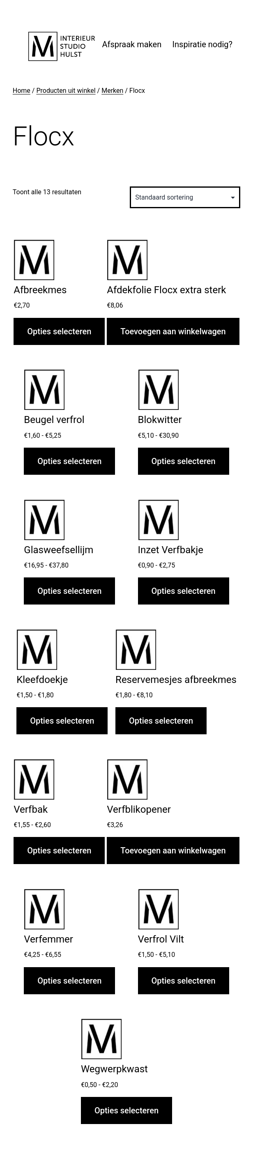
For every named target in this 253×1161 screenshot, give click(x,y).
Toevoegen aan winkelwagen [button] (172, 331)
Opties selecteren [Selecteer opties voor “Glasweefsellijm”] (69, 591)
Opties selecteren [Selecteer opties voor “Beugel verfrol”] (69, 461)
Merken (112, 90)
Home (21, 90)
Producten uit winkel (65, 90)
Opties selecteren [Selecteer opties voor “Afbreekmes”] (59, 331)
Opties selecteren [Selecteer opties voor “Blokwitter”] (184, 461)
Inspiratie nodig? (202, 44)
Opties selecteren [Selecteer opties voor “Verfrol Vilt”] (184, 981)
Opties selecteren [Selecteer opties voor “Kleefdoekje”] (62, 721)
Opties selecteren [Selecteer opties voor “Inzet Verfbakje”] (184, 591)
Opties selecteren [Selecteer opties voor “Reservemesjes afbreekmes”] (161, 721)
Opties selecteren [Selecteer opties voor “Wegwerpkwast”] (126, 1110)
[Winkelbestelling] (185, 197)
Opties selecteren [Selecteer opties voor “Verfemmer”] (69, 981)
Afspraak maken (131, 44)
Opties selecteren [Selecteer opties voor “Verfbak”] (59, 850)
